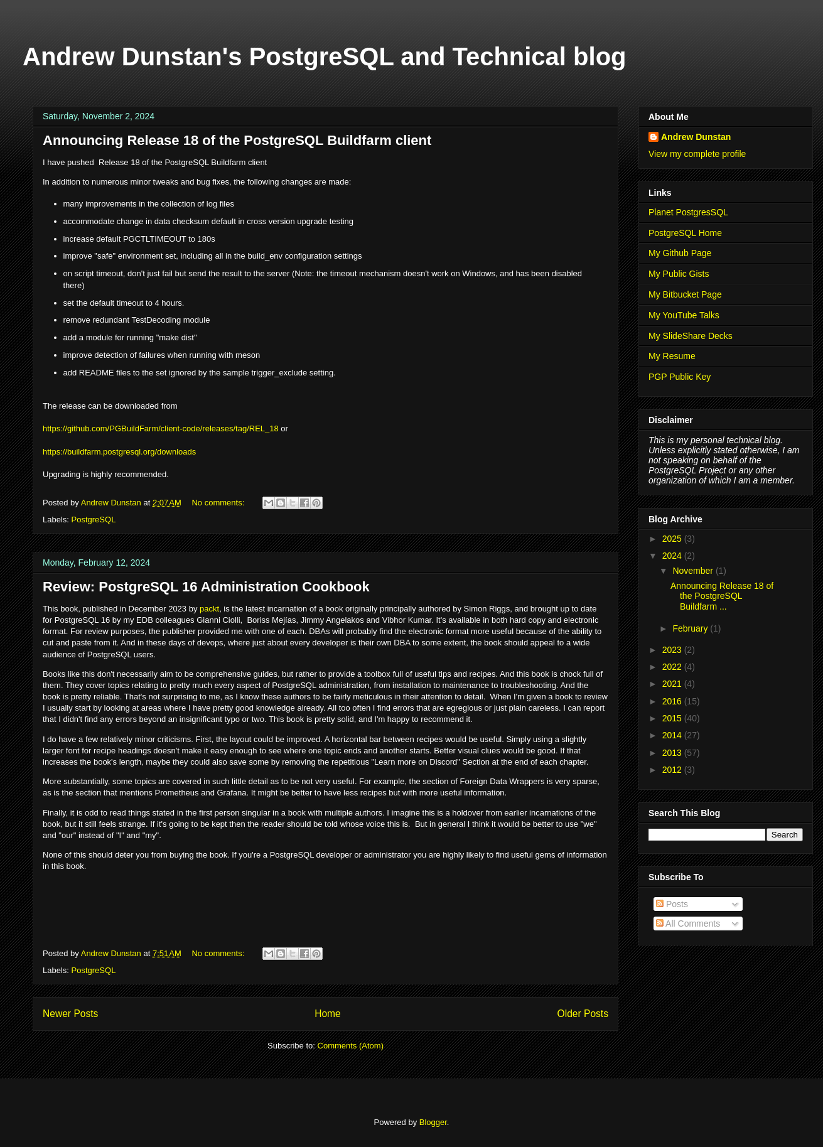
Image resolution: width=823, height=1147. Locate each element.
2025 (673, 539)
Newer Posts (70, 1013)
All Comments (688, 923)
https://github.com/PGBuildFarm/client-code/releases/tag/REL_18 (161, 428)
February (691, 628)
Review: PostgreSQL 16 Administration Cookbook (206, 587)
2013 (673, 753)
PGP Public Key (679, 377)
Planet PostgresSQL (688, 212)
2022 (673, 667)
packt (209, 608)
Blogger (433, 1122)
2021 (673, 684)
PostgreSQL (94, 519)
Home (328, 1013)
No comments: (218, 502)
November (693, 571)
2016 (673, 701)
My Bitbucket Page (685, 294)
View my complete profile (697, 154)
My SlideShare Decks (690, 336)
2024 (673, 556)
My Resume (672, 356)
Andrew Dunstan (696, 137)
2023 (673, 650)
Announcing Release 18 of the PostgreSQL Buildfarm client (237, 140)
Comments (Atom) (351, 1045)
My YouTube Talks (683, 315)
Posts (672, 904)
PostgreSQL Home (685, 233)
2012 (673, 770)
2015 (673, 718)
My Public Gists (678, 274)
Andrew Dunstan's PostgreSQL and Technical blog (325, 56)
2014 (673, 735)
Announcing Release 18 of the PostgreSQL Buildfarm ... (721, 596)
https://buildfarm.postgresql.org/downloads (119, 451)
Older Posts (582, 1013)
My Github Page (679, 253)
